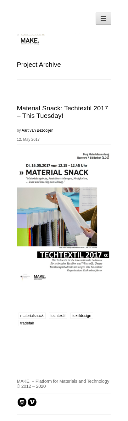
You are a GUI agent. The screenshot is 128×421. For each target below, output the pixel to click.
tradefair (27, 323)
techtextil (58, 315)
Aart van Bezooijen (37, 130)
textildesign (81, 315)
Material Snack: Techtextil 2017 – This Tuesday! (62, 111)
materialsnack (32, 315)
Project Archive (39, 64)
